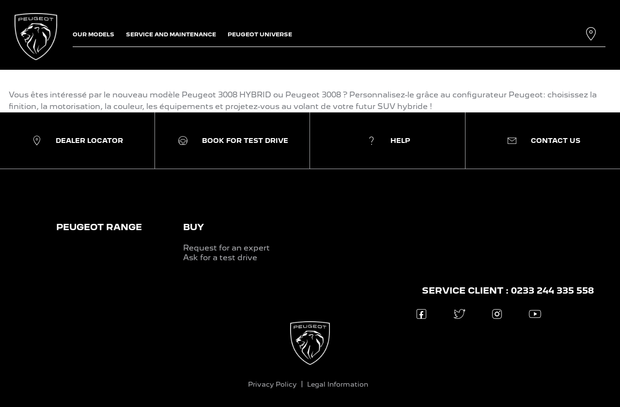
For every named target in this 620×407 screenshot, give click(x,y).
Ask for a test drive (220, 257)
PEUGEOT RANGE (99, 227)
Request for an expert (226, 247)
